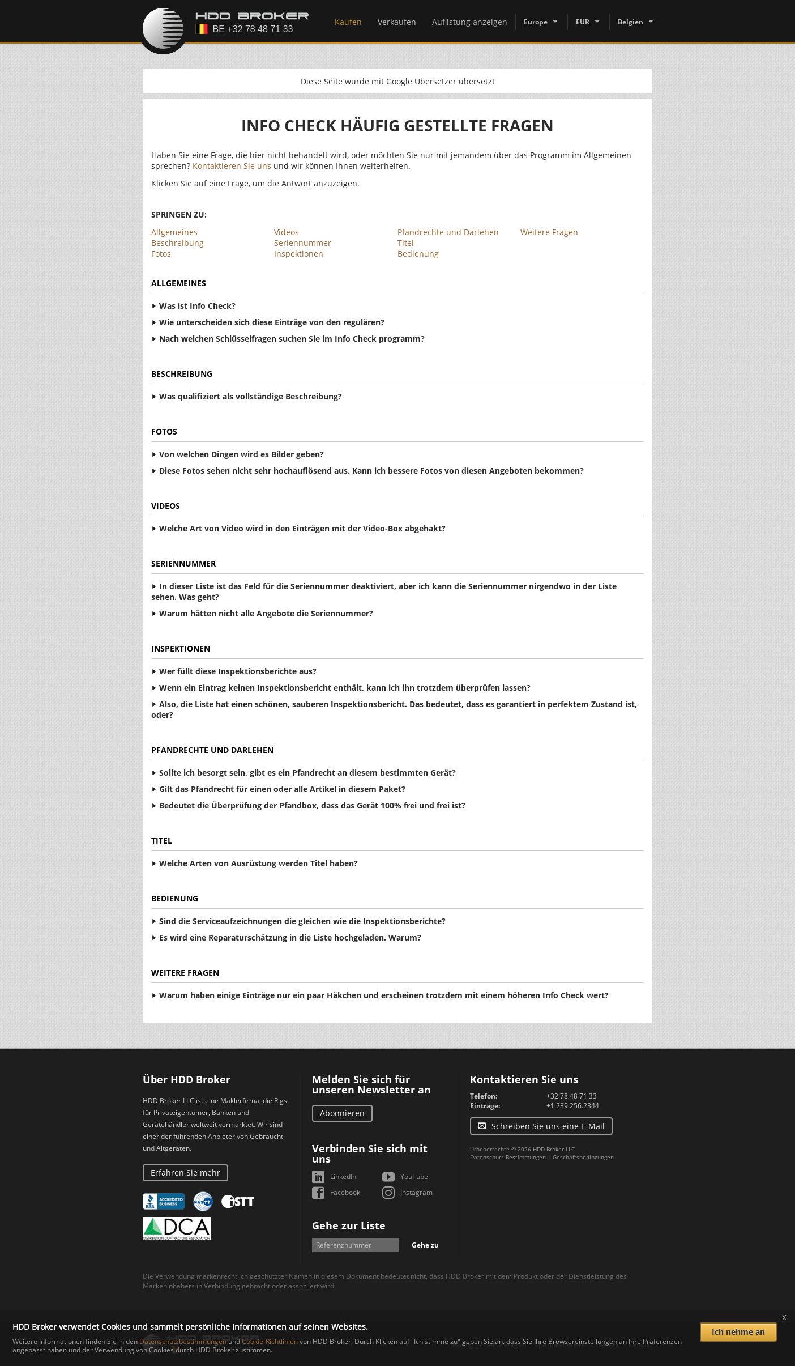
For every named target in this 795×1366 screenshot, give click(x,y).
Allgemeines (174, 232)
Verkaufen (397, 21)
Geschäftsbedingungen (583, 1157)
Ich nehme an (738, 1331)
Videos (286, 232)
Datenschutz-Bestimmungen (508, 1157)
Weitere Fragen (549, 232)
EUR (582, 22)
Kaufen (348, 21)
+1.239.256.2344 (572, 1105)
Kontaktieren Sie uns (232, 165)
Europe (536, 22)
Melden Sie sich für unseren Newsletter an (371, 1084)
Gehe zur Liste (349, 1225)
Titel (406, 242)
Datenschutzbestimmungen (182, 1341)
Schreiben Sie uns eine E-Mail (548, 1126)
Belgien (630, 22)
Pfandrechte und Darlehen (448, 232)
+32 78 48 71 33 (571, 1096)
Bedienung (418, 253)
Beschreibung (177, 242)
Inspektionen (298, 253)
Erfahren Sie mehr (185, 1172)
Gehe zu (425, 1245)
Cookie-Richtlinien (270, 1341)
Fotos (161, 253)
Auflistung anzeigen (469, 21)
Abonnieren (342, 1113)
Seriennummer (302, 242)
